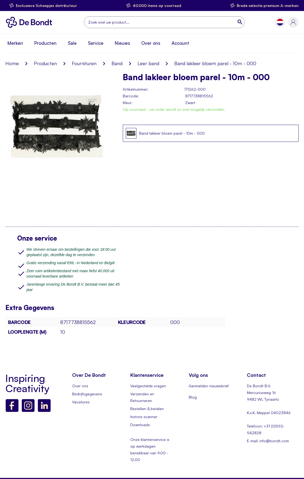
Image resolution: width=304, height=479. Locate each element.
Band (117, 63)
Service (95, 43)
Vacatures (81, 402)
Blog (193, 397)
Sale (72, 43)
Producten (45, 43)
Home (12, 63)
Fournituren (84, 63)
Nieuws (122, 43)
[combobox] (164, 22)
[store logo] (30, 22)
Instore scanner (143, 416)
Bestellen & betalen (147, 408)
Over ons (150, 43)
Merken (15, 43)
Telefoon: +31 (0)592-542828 (266, 429)
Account (180, 43)
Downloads (140, 424)
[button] (280, 22)
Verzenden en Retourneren (142, 397)
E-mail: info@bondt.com (268, 441)
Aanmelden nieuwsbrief (209, 386)
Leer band (148, 63)
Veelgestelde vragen (148, 386)
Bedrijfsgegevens (87, 394)
